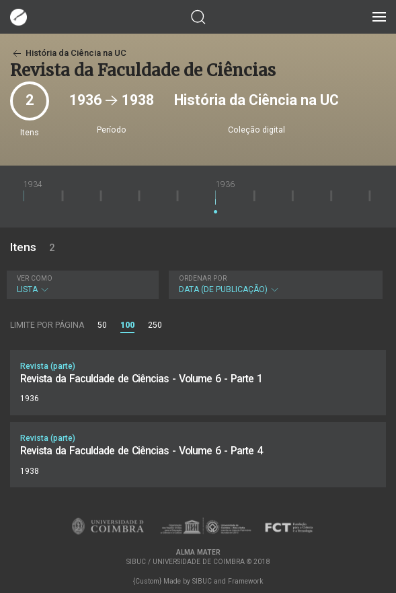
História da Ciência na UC (68, 53)
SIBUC (202, 581)
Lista (81, 284)
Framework (245, 581)
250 (155, 325)
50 (102, 325)
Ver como (34, 278)
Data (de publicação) (274, 284)
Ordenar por (203, 278)
